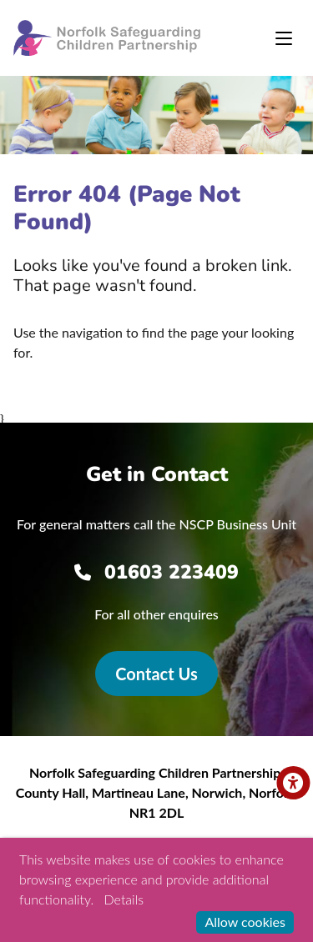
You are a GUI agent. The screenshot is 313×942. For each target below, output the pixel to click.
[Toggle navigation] (284, 38)
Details (124, 899)
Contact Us (156, 674)
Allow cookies (244, 921)
